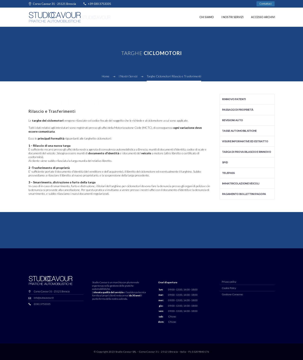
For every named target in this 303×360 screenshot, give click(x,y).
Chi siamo (206, 17)
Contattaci (265, 3)
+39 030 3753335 (99, 3)
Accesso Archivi (263, 17)
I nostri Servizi (232, 17)
